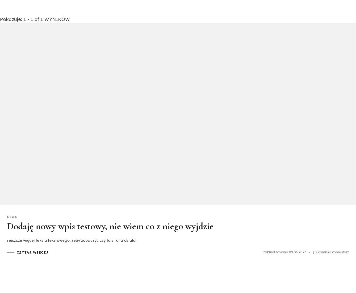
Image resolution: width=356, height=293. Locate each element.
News (12, 217)
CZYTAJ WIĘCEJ (33, 252)
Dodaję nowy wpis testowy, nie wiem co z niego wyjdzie (110, 226)
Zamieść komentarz (333, 252)
